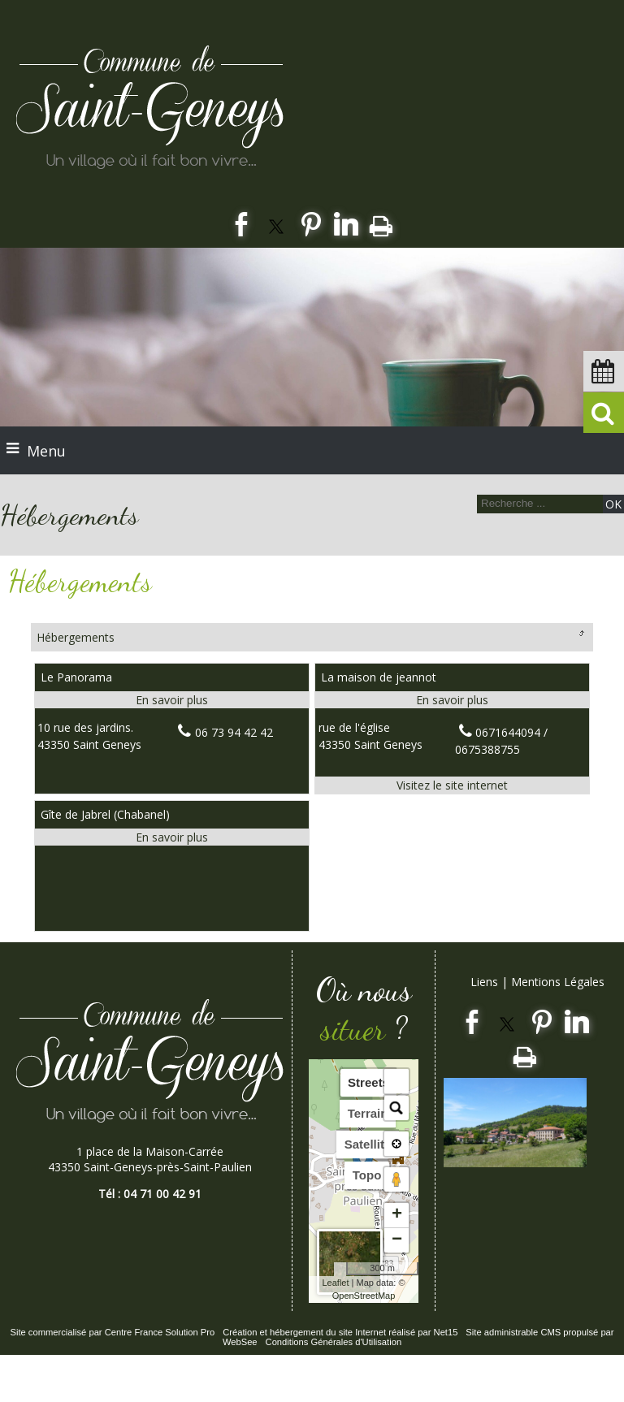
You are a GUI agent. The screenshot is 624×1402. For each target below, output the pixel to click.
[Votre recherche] (538, 503)
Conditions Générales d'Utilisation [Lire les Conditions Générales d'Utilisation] (334, 1342)
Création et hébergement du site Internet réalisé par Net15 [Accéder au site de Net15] (340, 1332)
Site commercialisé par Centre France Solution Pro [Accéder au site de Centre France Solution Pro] (112, 1332)
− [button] (397, 1240)
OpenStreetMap (364, 1295)
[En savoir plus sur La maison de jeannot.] (452, 699)
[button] (396, 1081)
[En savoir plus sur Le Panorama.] (172, 699)
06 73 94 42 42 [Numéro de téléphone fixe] (234, 732)
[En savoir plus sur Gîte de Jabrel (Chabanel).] (172, 837)
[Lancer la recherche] (613, 504)
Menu (46, 451)
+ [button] (397, 1215)
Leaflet (335, 1282)
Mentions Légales (557, 981)
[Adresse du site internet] (452, 785)
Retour (580, 632)
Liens (484, 981)
